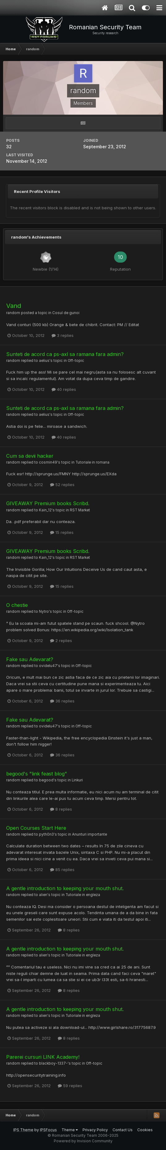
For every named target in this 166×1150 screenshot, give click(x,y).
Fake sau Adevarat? (29, 659)
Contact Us (123, 1129)
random (13, 313)
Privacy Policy (95, 1129)
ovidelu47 (48, 666)
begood (46, 780)
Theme (70, 1129)
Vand (13, 305)
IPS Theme (23, 1129)
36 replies (62, 700)
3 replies (63, 335)
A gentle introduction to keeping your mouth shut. (65, 888)
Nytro (44, 611)
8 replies (61, 809)
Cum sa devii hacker (29, 456)
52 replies (62, 484)
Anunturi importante (89, 834)
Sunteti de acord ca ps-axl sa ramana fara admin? (65, 354)
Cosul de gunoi (65, 313)
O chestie (17, 605)
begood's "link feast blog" (36, 774)
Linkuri (77, 780)
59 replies (70, 1085)
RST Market (80, 510)
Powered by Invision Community (83, 1141)
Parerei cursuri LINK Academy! (42, 1057)
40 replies (64, 389)
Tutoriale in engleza (83, 895)
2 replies (61, 640)
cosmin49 (48, 462)
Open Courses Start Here (36, 828)
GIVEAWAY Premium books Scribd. (47, 503)
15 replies (62, 532)
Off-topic (76, 360)
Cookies (145, 1129)
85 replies (62, 869)
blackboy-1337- (53, 1063)
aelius (44, 360)
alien (43, 895)
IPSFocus (48, 1129)
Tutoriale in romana (92, 462)
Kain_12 (45, 510)
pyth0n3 (46, 834)
